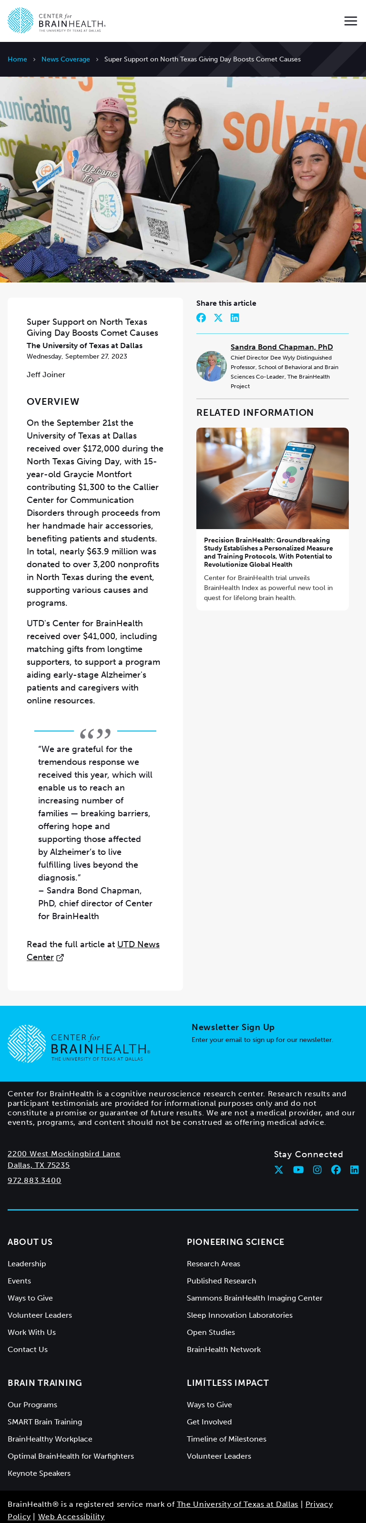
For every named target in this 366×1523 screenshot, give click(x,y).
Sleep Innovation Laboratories (240, 1277)
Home (17, 59)
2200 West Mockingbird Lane (64, 1115)
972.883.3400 (34, 1142)
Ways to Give (30, 1259)
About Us (30, 1204)
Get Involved (209, 1383)
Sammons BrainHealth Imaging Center (255, 1259)
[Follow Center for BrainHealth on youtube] (298, 1131)
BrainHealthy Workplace (50, 1400)
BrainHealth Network (224, 1311)
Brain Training (45, 1345)
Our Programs (32, 1366)
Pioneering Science (236, 1204)
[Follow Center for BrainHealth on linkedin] (354, 1131)
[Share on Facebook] (201, 279)
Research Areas (213, 1225)
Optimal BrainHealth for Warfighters (71, 1418)
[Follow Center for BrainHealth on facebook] (336, 1131)
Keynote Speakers (39, 1435)
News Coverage (65, 59)
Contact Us (28, 1311)
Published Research (221, 1242)
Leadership (27, 1225)
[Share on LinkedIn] (235, 279)
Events (19, 1242)
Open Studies (211, 1294)
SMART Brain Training (45, 1383)
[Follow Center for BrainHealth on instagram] (317, 1131)
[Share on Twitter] (218, 279)
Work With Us (32, 1294)
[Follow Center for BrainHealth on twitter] (279, 1131)
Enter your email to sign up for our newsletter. (263, 1002)
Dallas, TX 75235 (39, 1127)
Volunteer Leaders (40, 1277)
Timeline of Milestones (226, 1400)
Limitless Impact (228, 1345)
